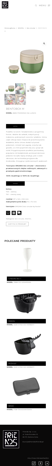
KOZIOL (21, 28)
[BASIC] (26, 387)
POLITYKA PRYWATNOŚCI (38, 458)
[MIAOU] (26, 302)
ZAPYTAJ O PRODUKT (17, 224)
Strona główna (10, 28)
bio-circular (31, 28)
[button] (44, 5)
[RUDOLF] (26, 345)
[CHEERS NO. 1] (26, 260)
